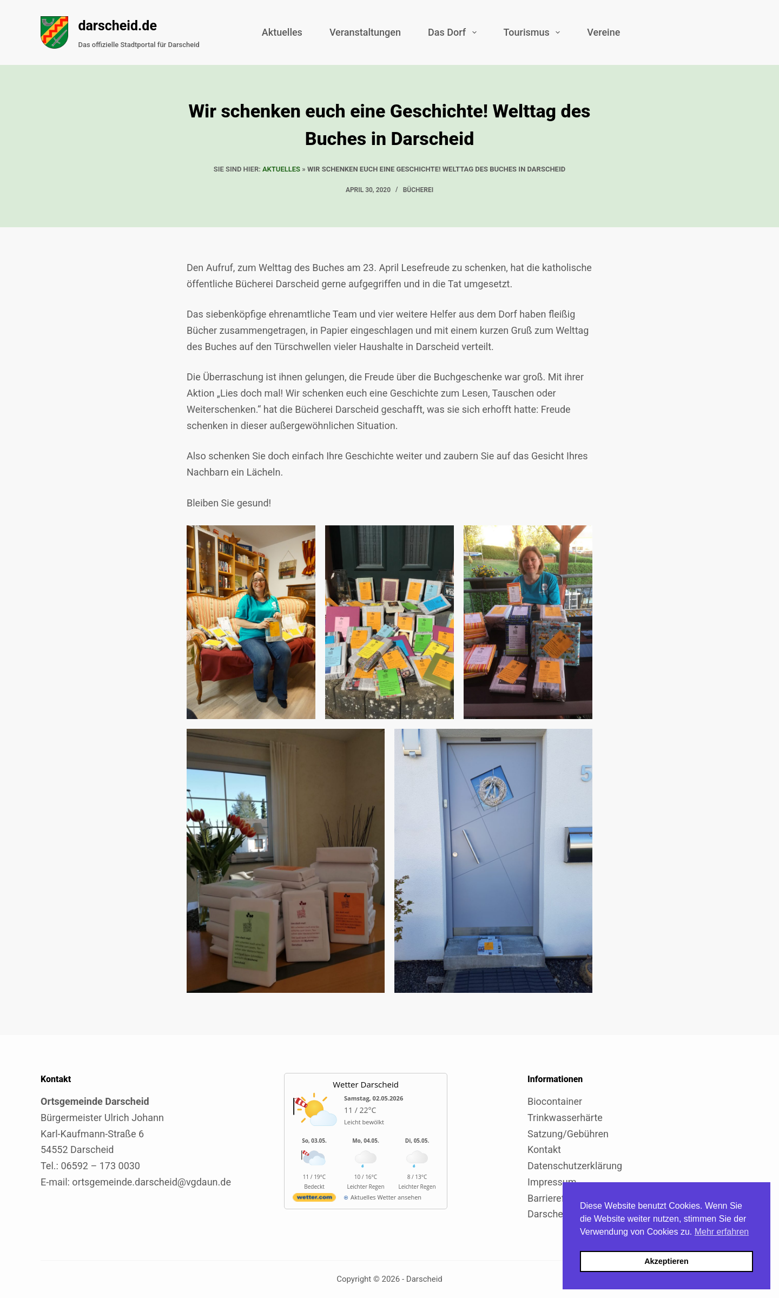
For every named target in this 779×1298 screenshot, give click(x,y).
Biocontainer (554, 1101)
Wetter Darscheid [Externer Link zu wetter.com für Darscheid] (366, 1084)
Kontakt (544, 1149)
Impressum (552, 1182)
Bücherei (418, 190)
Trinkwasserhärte (565, 1117)
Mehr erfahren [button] (722, 1231)
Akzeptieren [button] (666, 1261)
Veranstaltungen (365, 32)
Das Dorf (454, 32)
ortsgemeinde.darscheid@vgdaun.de (151, 1182)
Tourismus (534, 32)
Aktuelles (282, 32)
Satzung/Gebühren (568, 1133)
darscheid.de (117, 26)
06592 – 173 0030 (100, 1165)
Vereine (603, 32)
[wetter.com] (314, 1199)
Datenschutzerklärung (574, 1165)
